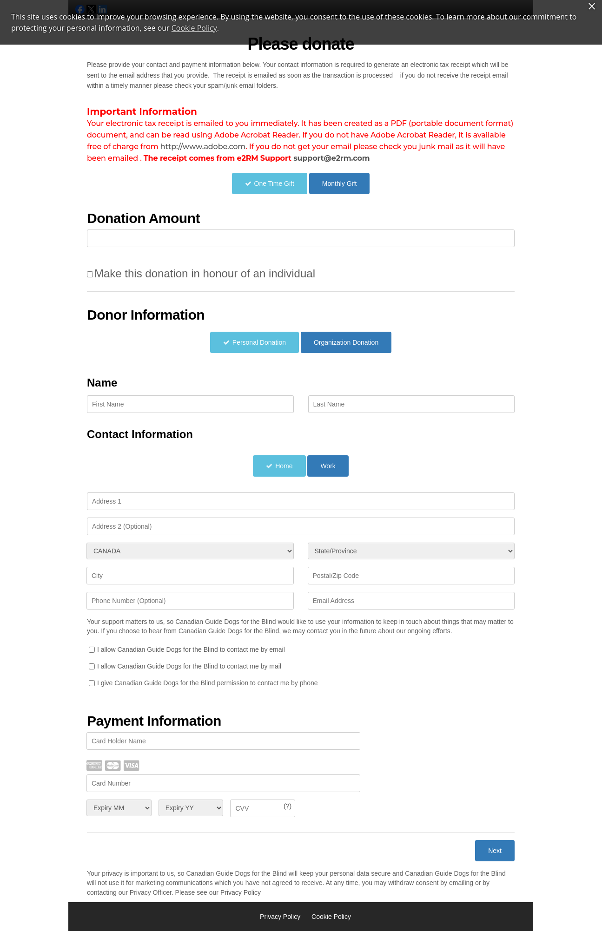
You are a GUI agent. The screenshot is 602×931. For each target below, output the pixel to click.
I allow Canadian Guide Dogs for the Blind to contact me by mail (189, 666)
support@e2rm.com (331, 158)
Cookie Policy (331, 916)
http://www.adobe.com (202, 146)
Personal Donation (259, 342)
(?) (287, 806)
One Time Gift (274, 183)
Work (327, 466)
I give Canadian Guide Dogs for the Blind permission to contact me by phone (207, 683)
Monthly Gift (339, 183)
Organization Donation (346, 342)
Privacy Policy (240, 892)
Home (283, 466)
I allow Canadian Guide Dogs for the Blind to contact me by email (191, 649)
